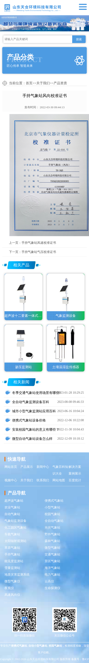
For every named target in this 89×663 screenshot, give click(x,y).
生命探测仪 (52, 588)
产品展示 (26, 467)
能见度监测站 (13, 561)
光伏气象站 (52, 527)
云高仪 (49, 581)
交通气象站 (52, 554)
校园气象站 (52, 514)
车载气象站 (12, 534)
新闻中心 (43, 467)
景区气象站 (52, 561)
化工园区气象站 (15, 527)
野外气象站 (52, 534)
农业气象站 (12, 507)
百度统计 (75, 480)
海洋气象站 (52, 568)
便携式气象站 (54, 500)
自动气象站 (12, 514)
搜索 (79, 39)
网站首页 (10, 467)
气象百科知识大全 (60, 470)
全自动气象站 (54, 521)
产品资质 (60, 83)
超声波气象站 (13, 500)
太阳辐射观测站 (15, 541)
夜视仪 (9, 588)
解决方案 (75, 467)
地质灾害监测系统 (17, 574)
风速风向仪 (12, 594)
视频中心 (10, 480)
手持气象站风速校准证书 (39, 242)
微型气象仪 (12, 581)
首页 (29, 83)
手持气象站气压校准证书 (39, 252)
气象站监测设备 (15, 521)
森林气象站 (52, 541)
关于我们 (43, 83)
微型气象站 (52, 547)
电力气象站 (52, 574)
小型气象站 (52, 507)
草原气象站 (12, 547)
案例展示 (75, 473)
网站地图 (58, 480)
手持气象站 (12, 554)
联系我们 (43, 480)
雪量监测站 (12, 568)
